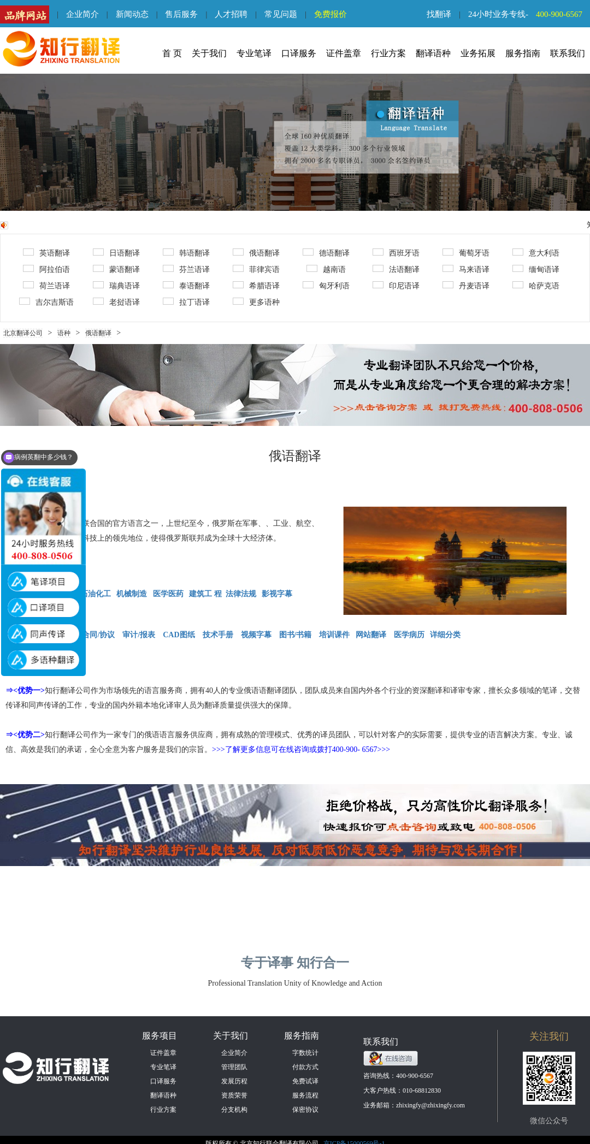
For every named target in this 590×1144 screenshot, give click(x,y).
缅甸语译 (535, 269)
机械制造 (131, 594)
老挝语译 (116, 302)
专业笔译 (254, 53)
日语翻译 (116, 252)
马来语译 (465, 269)
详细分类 (445, 635)
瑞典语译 (116, 285)
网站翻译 (371, 635)
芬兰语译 (186, 269)
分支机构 (234, 1109)
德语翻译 (326, 252)
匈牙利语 (326, 285)
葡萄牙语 (465, 252)
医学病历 (409, 635)
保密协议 (305, 1109)
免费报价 (330, 14)
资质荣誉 (234, 1095)
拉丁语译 (186, 302)
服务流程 (305, 1095)
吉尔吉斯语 (46, 302)
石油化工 (95, 594)
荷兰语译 (46, 285)
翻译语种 (433, 53)
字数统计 (305, 1053)
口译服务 (298, 53)
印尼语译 (396, 285)
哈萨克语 (535, 285)
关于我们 (209, 53)
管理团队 (234, 1067)
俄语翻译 (256, 252)
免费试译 (305, 1081)
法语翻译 (396, 269)
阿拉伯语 (46, 269)
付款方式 (305, 1067)
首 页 (172, 53)
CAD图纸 (178, 635)
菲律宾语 (256, 269)
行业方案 (388, 53)
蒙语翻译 (116, 269)
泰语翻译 (186, 285)
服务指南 (522, 53)
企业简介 (82, 14)
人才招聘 (231, 14)
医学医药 (169, 594)
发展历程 (234, 1081)
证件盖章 (343, 53)
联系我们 (567, 53)
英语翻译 (46, 252)
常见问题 (280, 14)
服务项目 (159, 1035)
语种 (63, 333)
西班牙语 (396, 252)
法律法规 (241, 594)
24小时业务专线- (529, 14)
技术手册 (218, 635)
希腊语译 (256, 285)
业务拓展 (478, 53)
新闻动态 (132, 14)
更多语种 (256, 302)
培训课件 (334, 635)
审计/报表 (139, 635)
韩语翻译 (186, 252)
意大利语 (535, 252)
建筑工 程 (205, 594)
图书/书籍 (295, 635)
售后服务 (181, 14)
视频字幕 (256, 635)
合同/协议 (98, 635)
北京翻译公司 (23, 333)
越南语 (326, 269)
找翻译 (439, 14)
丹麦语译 (465, 285)
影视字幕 (276, 594)
